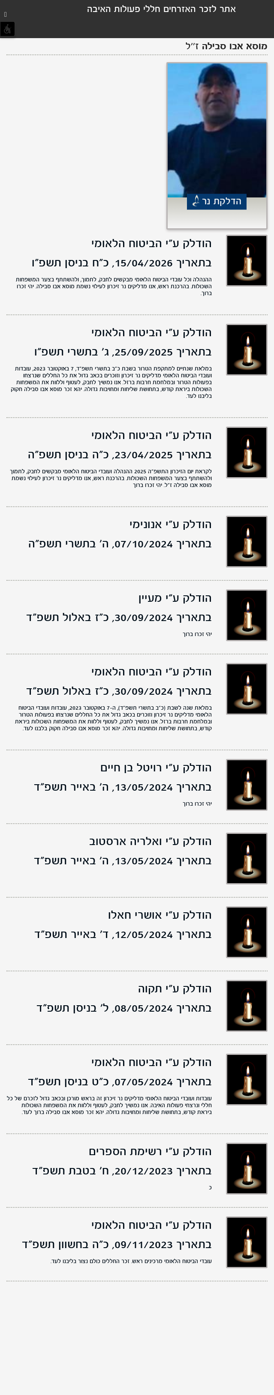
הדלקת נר (221, 201)
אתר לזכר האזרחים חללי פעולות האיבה (161, 9)
